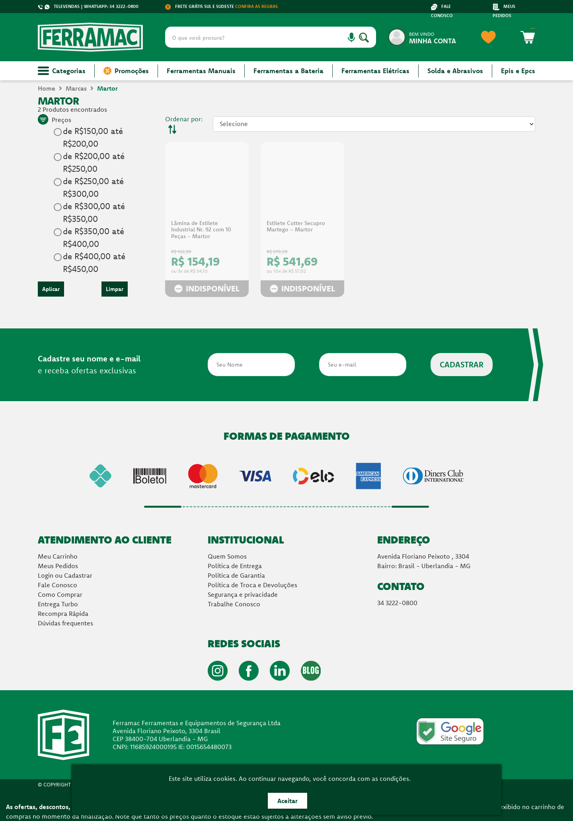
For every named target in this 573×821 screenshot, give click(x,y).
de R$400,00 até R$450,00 (94, 262)
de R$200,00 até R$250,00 (94, 162)
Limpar (114, 289)
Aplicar (51, 289)
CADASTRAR (461, 364)
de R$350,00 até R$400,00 (93, 237)
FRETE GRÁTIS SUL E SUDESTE (221, 6)
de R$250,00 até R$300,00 (93, 187)
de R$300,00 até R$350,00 (94, 212)
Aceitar (287, 801)
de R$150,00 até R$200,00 (93, 137)
